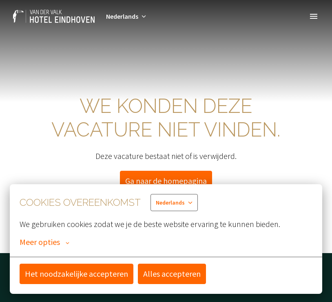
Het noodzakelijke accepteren (76, 274)
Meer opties (44, 242)
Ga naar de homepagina (166, 181)
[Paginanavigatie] (313, 16)
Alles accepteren (172, 274)
